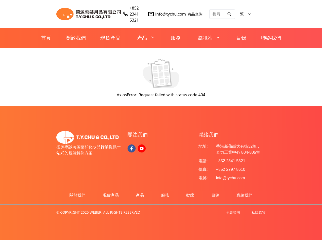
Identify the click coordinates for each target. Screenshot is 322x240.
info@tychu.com (170, 14)
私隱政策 (259, 212)
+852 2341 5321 (134, 14)
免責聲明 (233, 212)
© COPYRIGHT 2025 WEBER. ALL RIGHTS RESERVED (98, 212)
